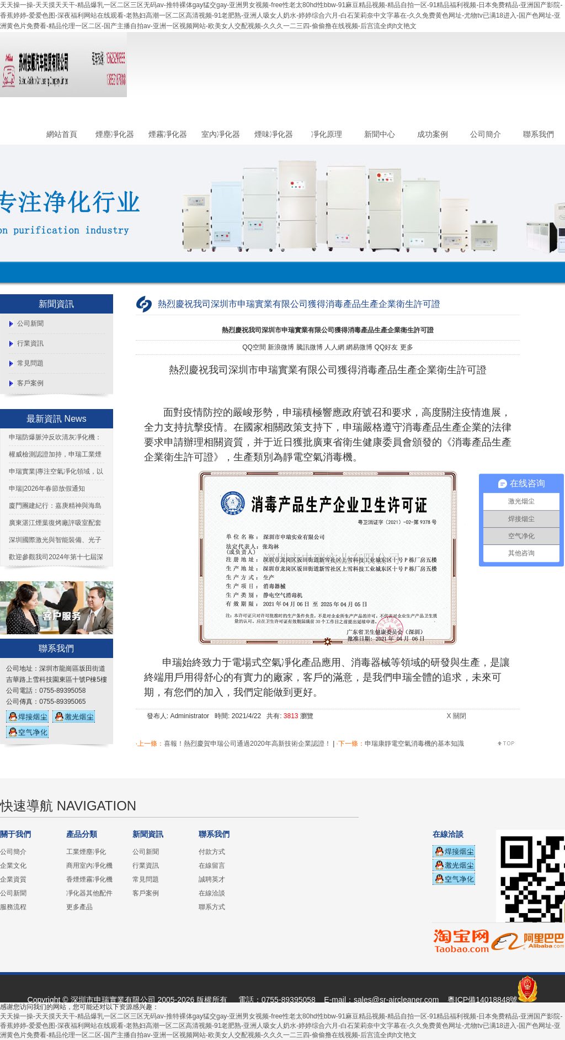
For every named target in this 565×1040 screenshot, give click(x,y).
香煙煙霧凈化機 (89, 879)
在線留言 (212, 865)
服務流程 (13, 907)
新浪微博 (281, 347)
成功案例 (432, 134)
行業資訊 (30, 343)
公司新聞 (30, 323)
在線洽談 (212, 893)
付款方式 (212, 852)
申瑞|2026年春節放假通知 (47, 488)
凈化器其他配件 (89, 893)
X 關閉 (456, 716)
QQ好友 (386, 347)
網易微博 (359, 347)
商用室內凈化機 (89, 865)
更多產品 (79, 907)
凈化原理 (326, 134)
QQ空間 (254, 347)
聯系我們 (538, 134)
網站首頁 (61, 134)
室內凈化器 (220, 134)
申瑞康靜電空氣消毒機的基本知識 (414, 743)
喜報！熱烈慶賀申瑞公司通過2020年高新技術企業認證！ (247, 743)
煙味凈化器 (273, 134)
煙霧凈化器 (167, 134)
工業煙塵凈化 (86, 852)
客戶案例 (30, 383)
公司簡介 (485, 134)
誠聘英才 (212, 879)
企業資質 (13, 879)
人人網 (334, 347)
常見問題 (30, 363)
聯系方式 (212, 907)
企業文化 (13, 865)
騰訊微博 (309, 347)
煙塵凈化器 (114, 134)
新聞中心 (379, 134)
